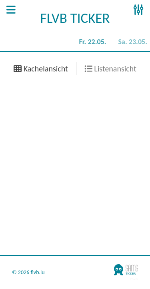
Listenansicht (110, 68)
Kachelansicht (41, 68)
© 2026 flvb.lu (28, 272)
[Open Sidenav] (11, 10)
